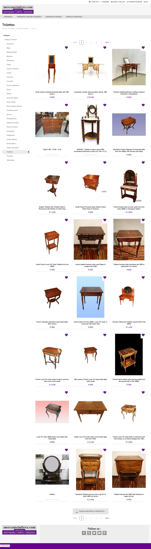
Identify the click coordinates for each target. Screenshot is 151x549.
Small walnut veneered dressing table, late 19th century (52, 93)
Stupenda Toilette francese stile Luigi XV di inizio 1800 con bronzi (90, 495)
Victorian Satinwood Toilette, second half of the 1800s (129, 323)
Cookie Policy (5, 545)
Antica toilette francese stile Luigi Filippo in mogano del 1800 (90, 265)
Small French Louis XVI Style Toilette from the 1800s (52, 265)
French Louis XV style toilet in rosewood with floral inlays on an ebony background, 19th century (129, 438)
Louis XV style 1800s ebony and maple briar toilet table (52, 438)
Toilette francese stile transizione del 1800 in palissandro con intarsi (128, 265)
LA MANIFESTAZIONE (134, 2)
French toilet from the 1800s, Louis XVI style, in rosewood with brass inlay (90, 323)
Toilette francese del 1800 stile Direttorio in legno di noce (129, 495)
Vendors (105, 2)
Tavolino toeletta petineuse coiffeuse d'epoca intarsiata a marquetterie (129, 93)
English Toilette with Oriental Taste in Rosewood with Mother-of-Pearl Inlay (52, 208)
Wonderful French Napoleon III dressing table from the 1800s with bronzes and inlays (129, 150)
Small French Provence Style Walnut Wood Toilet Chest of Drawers (90, 208)
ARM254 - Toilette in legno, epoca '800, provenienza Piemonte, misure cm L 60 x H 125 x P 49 (90, 150)
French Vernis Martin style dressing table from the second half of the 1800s (129, 380)
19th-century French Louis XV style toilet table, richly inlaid (90, 380)
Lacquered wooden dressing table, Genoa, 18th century (90, 93)
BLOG (146, 2)
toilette (52, 494)
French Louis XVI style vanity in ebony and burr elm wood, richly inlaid (52, 380)
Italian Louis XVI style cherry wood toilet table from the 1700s (90, 438)
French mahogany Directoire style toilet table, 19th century (52, 323)
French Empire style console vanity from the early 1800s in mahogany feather (129, 208)
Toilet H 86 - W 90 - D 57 (52, 150)
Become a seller (118, 2)
